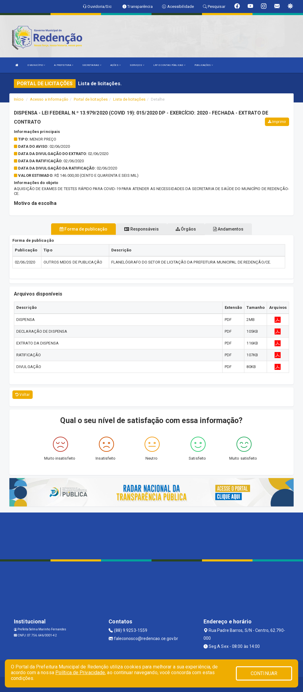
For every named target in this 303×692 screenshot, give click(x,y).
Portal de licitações (91, 99)
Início (19, 99)
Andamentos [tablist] (228, 229)
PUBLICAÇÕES (203, 65)
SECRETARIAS (91, 65)
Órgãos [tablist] (186, 229)
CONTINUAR (264, 673)
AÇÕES (115, 65)
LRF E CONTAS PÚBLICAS (169, 65)
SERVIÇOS (137, 65)
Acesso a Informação (49, 99)
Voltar (22, 395)
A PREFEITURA (63, 65)
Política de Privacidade (80, 672)
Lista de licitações (129, 99)
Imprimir (277, 122)
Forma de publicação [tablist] (83, 229)
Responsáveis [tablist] (141, 229)
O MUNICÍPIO (36, 65)
